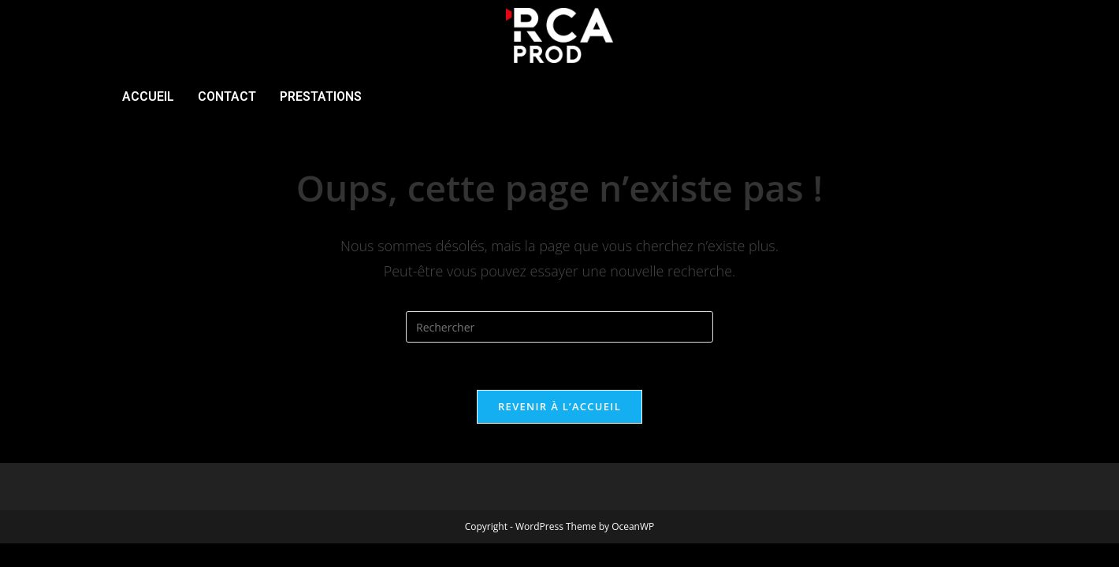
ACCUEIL (148, 96)
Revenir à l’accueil (559, 406)
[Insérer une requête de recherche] (559, 327)
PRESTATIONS (321, 96)
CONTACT (227, 96)
